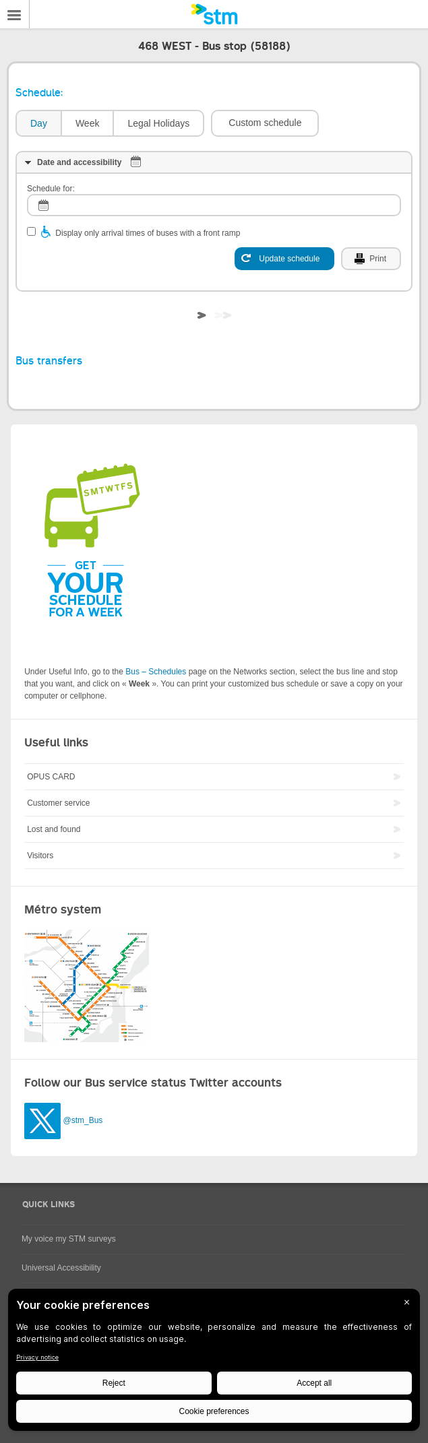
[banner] (214, 14)
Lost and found (53, 829)
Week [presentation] (87, 123)
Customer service (58, 803)
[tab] (38, 123)
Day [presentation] (38, 123)
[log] (214, 205)
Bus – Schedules (155, 671)
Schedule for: (51, 188)
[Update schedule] (284, 258)
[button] (265, 123)
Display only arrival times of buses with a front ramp (147, 233)
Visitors (40, 855)
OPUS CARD (51, 776)
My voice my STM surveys (69, 1239)
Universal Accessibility (61, 1268)
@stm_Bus (82, 1120)
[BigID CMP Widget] (214, 1363)
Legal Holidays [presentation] (158, 123)
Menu (15, 14)
